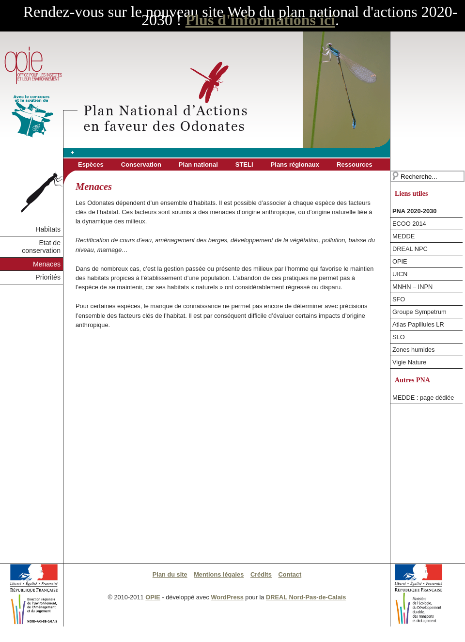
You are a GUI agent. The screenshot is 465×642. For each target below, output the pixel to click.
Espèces (91, 164)
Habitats (48, 229)
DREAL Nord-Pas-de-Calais (306, 597)
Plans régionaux (295, 164)
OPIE (399, 261)
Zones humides (413, 349)
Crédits (261, 574)
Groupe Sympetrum (419, 311)
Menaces (47, 264)
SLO (398, 337)
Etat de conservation (41, 247)
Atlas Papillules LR (418, 324)
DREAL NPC (410, 248)
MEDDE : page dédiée (423, 397)
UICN (399, 274)
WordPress (227, 597)
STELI (244, 164)
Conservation (141, 164)
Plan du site (170, 574)
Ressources (354, 164)
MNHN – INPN (412, 286)
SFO (398, 299)
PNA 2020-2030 (414, 211)
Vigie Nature (409, 362)
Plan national (198, 164)
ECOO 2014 (409, 223)
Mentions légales (219, 574)
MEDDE (403, 236)
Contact (290, 574)
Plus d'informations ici (260, 20)
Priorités (48, 277)
